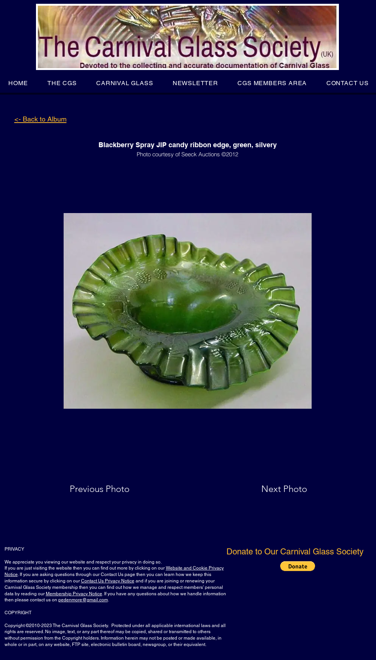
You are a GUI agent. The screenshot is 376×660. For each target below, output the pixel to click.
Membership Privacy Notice (74, 593)
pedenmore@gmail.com (83, 599)
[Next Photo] (269, 489)
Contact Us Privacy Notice (107, 581)
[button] (62, 83)
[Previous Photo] (110, 489)
